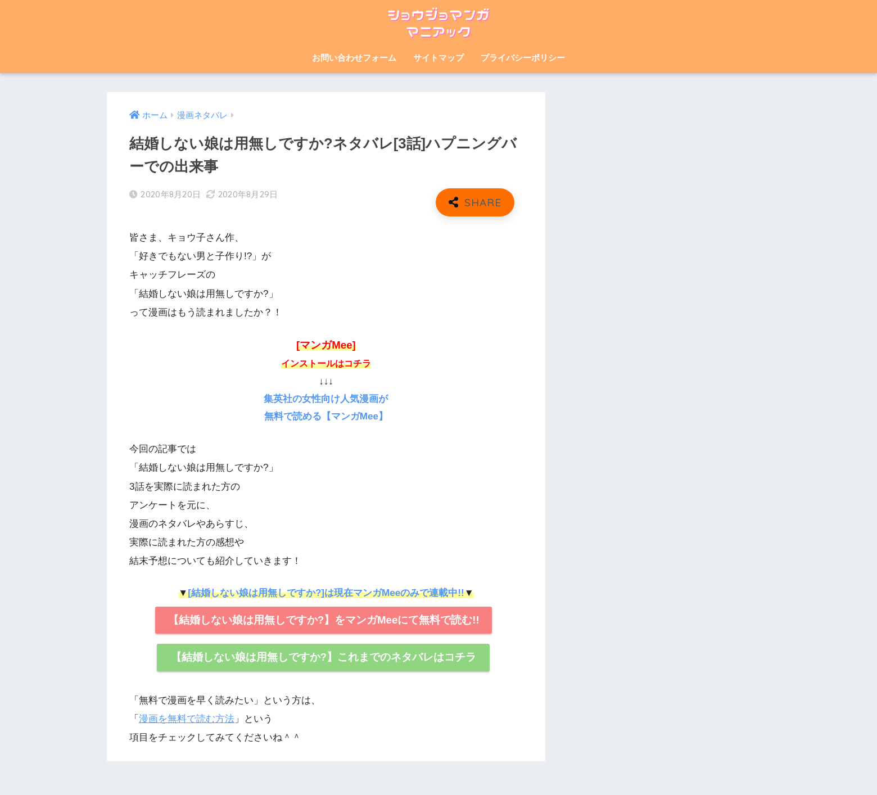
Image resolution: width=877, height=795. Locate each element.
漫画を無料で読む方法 (186, 718)
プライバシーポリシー (523, 57)
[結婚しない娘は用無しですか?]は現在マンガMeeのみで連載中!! (326, 593)
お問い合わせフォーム (354, 57)
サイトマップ (438, 57)
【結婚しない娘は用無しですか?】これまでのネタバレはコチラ (323, 657)
